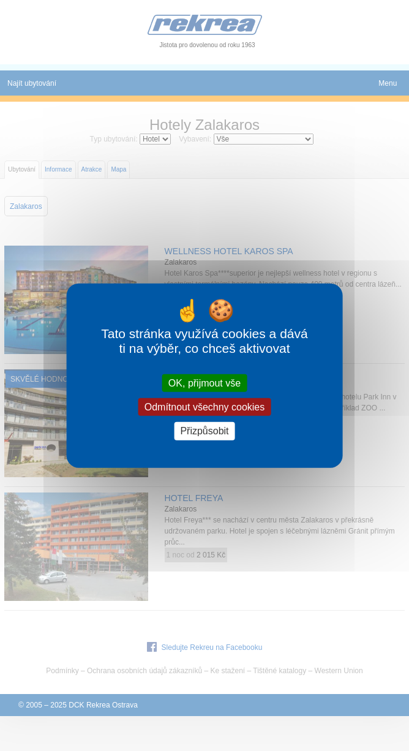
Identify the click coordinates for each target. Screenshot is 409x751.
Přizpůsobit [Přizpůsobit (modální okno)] (204, 431)
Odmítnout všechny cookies (204, 407)
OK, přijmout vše (204, 383)
